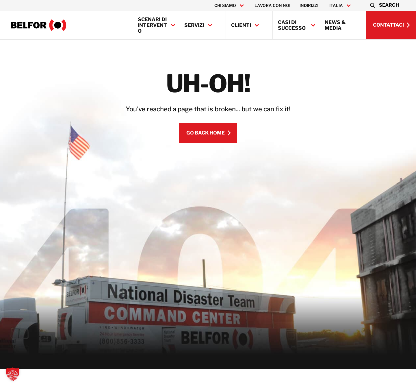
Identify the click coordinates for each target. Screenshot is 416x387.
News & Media (335, 25)
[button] (384, 5)
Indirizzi (309, 5)
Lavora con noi (272, 5)
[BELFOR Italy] (38, 25)
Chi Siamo (225, 5)
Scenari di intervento (152, 25)
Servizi (194, 25)
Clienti (241, 25)
